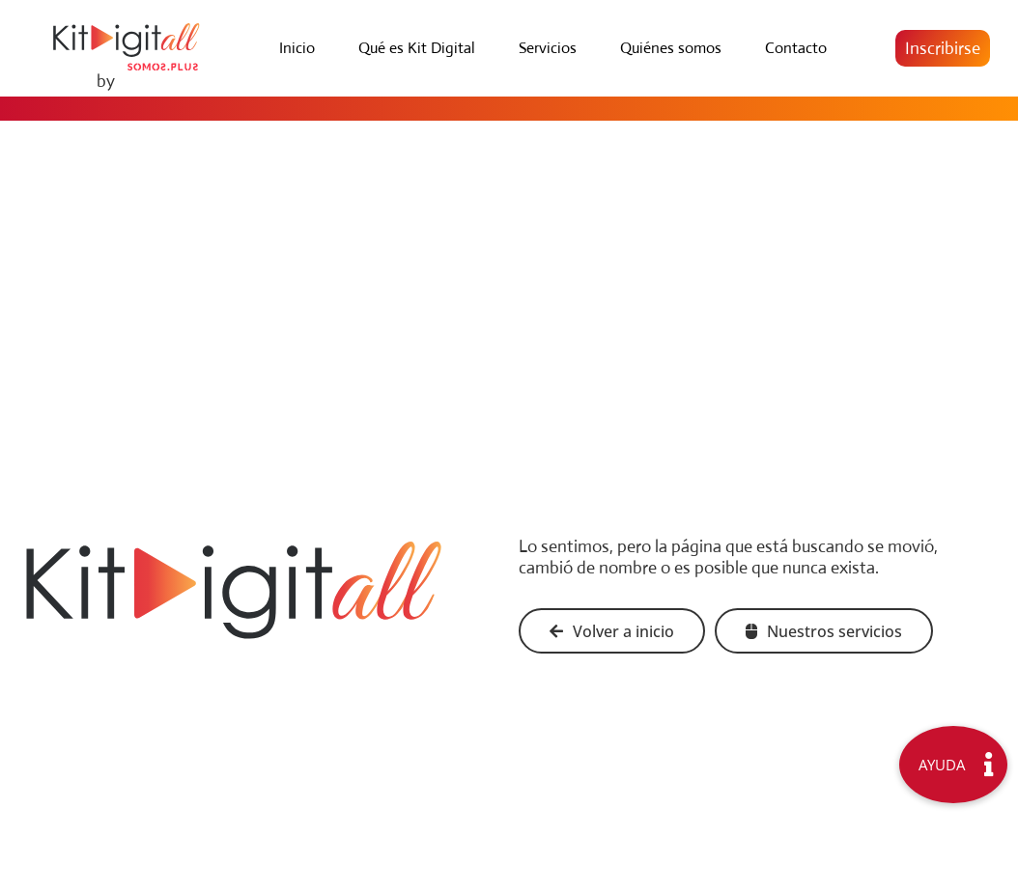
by (106, 81)
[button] (942, 48)
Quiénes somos (670, 48)
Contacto (796, 48)
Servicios (548, 48)
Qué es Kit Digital (416, 48)
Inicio (297, 48)
